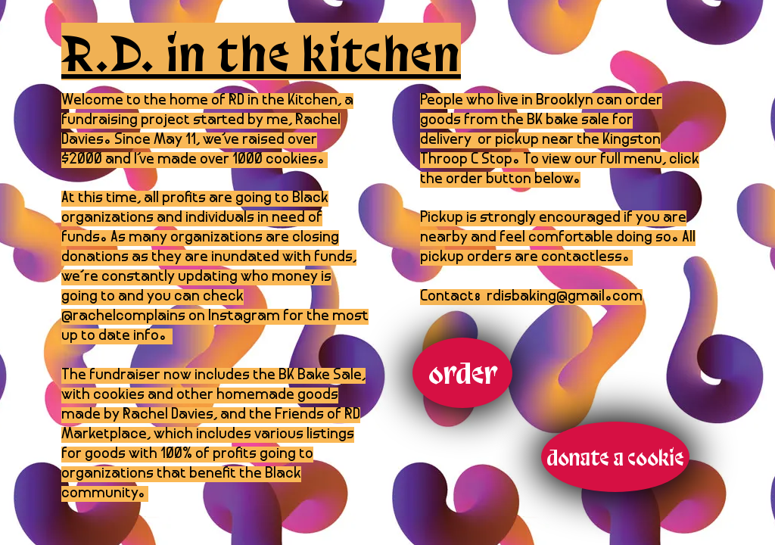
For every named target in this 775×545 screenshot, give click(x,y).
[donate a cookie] (615, 457)
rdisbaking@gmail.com (565, 297)
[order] (462, 373)
